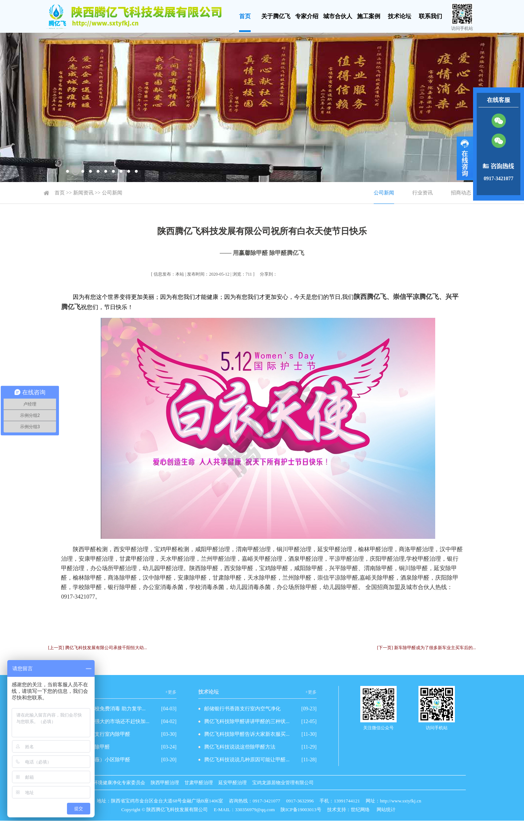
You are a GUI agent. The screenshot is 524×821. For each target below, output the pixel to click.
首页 (245, 16)
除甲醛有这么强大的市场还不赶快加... (107, 721)
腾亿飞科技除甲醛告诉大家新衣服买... (247, 734)
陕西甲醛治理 (165, 782)
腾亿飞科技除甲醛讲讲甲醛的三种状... (247, 721)
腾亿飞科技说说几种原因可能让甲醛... (247, 759)
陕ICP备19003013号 (301, 809)
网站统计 (386, 809)
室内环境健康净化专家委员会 (114, 782)
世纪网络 (360, 809)
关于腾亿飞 (275, 16)
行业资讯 (422, 193)
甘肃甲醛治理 (198, 782)
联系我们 (430, 16)
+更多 (170, 692)
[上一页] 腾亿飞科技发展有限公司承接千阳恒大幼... (97, 647)
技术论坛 (399, 16)
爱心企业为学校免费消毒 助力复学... (105, 708)
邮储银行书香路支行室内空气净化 (242, 708)
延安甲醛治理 (232, 782)
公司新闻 (112, 193)
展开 (465, 158)
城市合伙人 (337, 16)
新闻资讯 (83, 193)
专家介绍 (306, 16)
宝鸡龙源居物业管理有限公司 (283, 782)
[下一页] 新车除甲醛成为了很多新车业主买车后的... (426, 647)
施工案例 (368, 16)
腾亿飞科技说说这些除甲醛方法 (239, 747)
